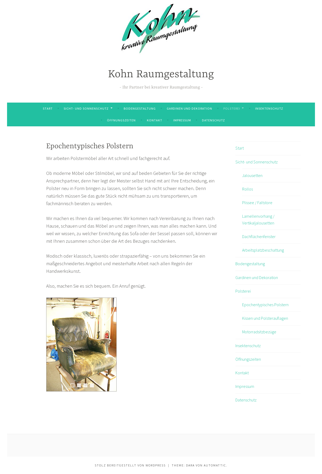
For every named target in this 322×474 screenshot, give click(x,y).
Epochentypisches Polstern (265, 304)
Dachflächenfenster (259, 236)
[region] (81, 351)
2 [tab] (79, 385)
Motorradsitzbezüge (259, 331)
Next (113, 344)
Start (48, 108)
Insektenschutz (269, 108)
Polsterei (231, 108)
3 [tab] (85, 385)
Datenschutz (213, 120)
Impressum (182, 120)
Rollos (247, 189)
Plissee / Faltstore (257, 202)
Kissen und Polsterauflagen (265, 318)
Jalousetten (252, 175)
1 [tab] (72, 385)
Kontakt (154, 120)
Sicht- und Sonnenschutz (86, 108)
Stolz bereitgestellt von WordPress (130, 465)
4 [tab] (92, 385)
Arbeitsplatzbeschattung (263, 250)
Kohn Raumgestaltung (161, 74)
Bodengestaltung (140, 108)
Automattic (215, 465)
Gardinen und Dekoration (189, 108)
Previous (50, 344)
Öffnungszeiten (121, 120)
